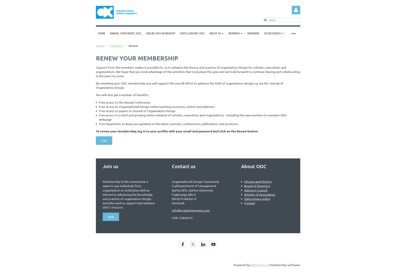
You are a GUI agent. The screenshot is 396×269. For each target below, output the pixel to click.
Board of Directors (257, 186)
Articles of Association (259, 194)
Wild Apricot (259, 265)
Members (116, 45)
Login (104, 140)
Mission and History (258, 181)
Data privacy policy (257, 199)
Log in (296, 10)
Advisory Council (255, 190)
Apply (111, 217)
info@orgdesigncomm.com (191, 210)
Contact (249, 203)
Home (100, 45)
